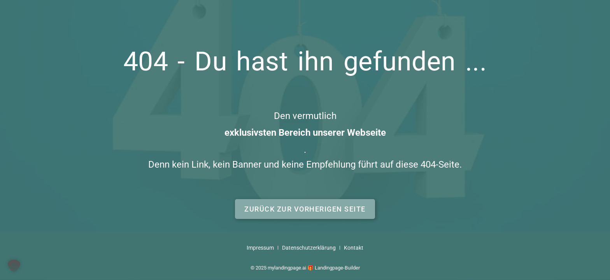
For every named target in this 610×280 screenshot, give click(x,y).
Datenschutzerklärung (309, 248)
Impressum (260, 248)
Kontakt (353, 248)
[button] (305, 209)
